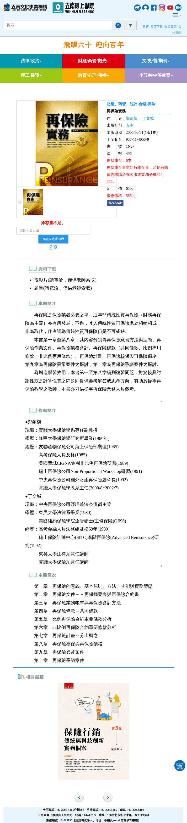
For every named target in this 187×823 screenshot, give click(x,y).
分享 (53, 247)
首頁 (146, 26)
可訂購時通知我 (53, 239)
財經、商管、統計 (122, 104)
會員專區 (170, 26)
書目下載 (156, 26)
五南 (130, 125)
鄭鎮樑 (131, 118)
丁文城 (148, 118)
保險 (151, 104)
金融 (142, 104)
